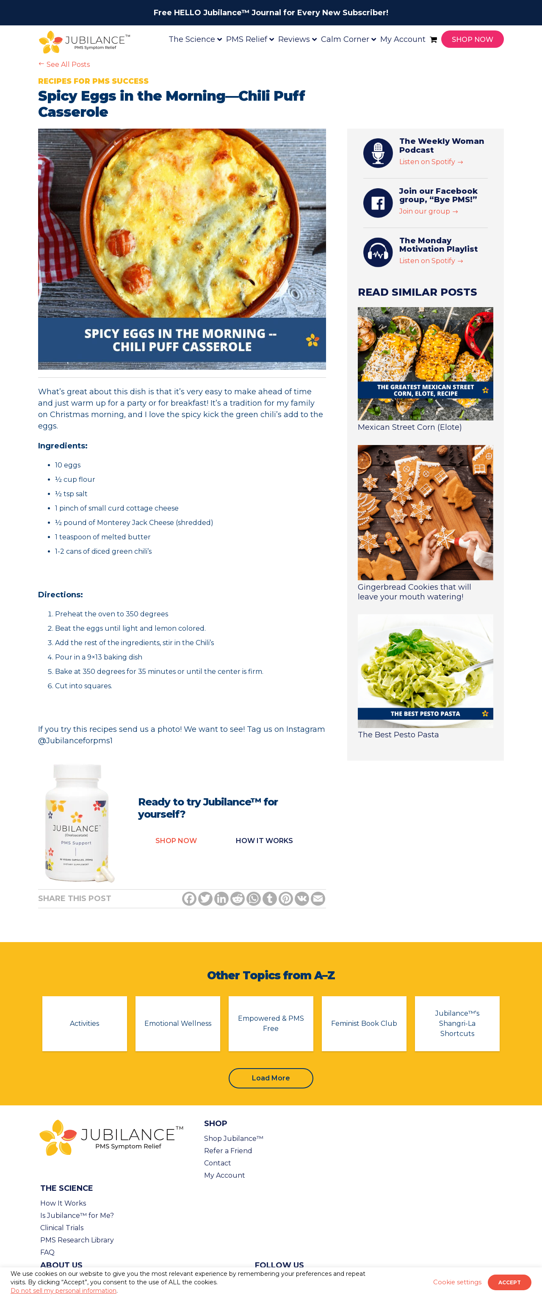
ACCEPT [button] (509, 1282)
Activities (84, 1023)
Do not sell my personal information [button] (63, 1290)
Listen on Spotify (431, 162)
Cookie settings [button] (457, 1282)
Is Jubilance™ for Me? (77, 1216)
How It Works (63, 1203)
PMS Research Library (77, 1240)
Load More (271, 1078)
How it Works (264, 841)
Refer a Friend (228, 1151)
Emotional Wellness (177, 1023)
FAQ (47, 1252)
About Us (61, 1265)
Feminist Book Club (364, 1023)
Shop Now (176, 841)
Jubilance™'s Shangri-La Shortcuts (457, 1023)
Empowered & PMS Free (271, 1023)
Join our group (429, 211)
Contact (217, 1163)
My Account (224, 1175)
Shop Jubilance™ (233, 1139)
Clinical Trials (61, 1228)
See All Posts (64, 64)
